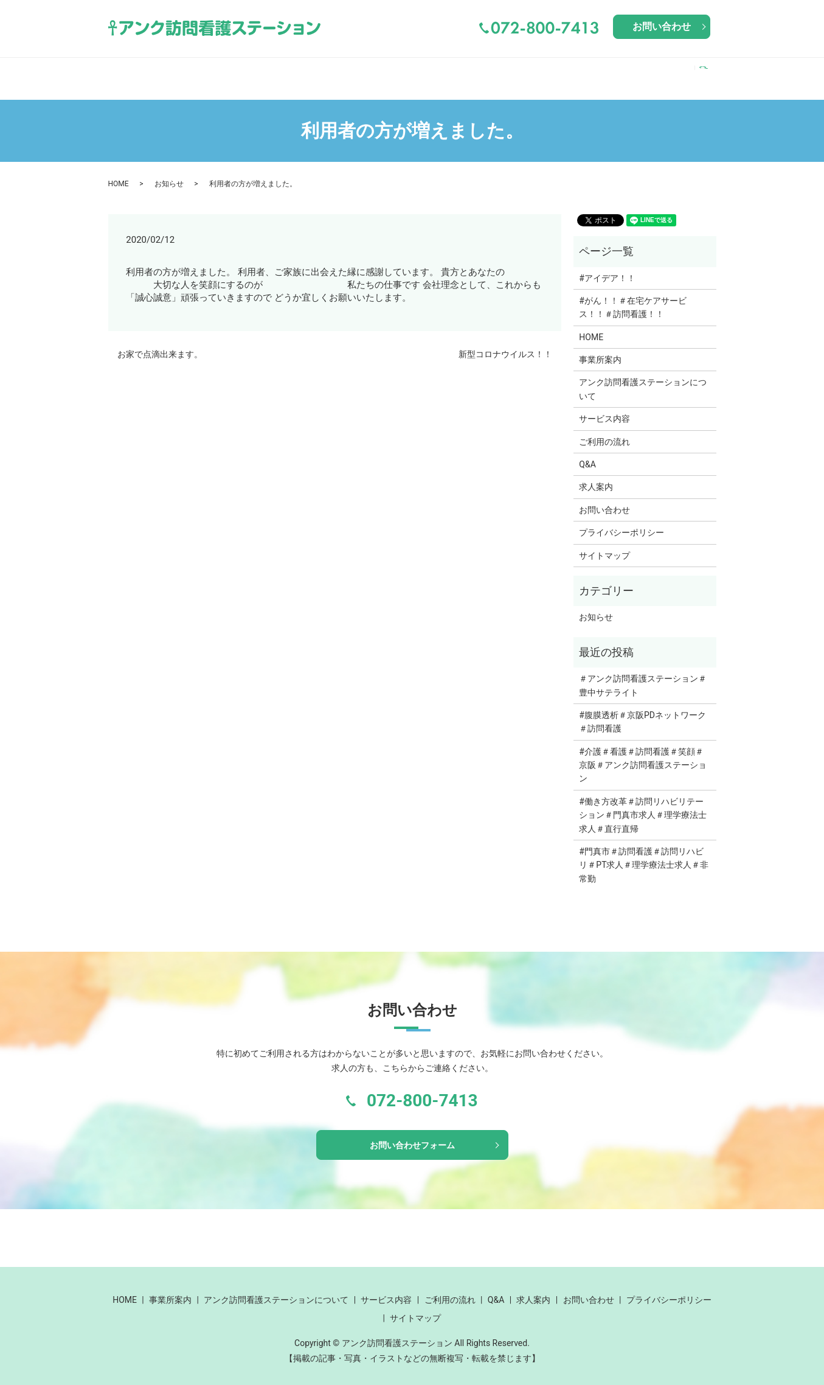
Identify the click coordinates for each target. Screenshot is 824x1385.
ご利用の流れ (558, 72)
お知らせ (169, 172)
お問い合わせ (661, 26)
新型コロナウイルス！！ (505, 342)
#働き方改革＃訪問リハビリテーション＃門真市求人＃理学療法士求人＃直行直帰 (643, 803)
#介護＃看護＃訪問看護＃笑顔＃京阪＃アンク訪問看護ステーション (643, 753)
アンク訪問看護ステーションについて (328, 72)
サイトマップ (604, 544)
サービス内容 (477, 72)
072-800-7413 (422, 1089)
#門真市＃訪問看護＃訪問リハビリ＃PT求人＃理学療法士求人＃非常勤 (643, 853)
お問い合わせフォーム (412, 1135)
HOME (129, 72)
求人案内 (661, 72)
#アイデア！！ (607, 266)
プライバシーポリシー (621, 521)
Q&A (616, 72)
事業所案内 (186, 72)
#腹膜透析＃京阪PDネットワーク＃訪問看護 (642, 710)
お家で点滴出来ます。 (160, 342)
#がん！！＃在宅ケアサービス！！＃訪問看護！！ (633, 295)
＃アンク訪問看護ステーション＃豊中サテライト (643, 673)
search (706, 72)
